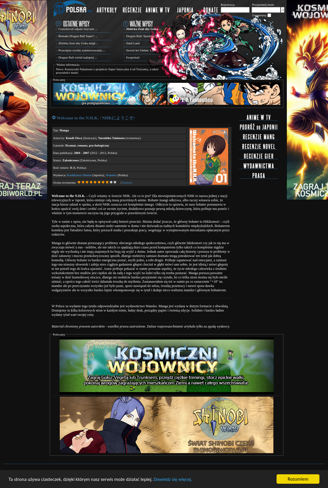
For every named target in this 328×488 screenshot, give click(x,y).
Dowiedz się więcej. (173, 480)
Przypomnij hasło (263, 4)
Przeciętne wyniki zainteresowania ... (82, 50)
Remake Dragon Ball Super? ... (78, 36)
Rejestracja (228, 4)
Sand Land (133, 43)
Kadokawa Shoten (79, 175)
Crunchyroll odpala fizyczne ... (78, 29)
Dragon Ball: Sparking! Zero (144, 36)
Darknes (127, 182)
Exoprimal (132, 57)
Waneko (111, 175)
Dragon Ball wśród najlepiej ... (78, 57)
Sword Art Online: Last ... (142, 50)
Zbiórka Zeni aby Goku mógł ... (79, 43)
